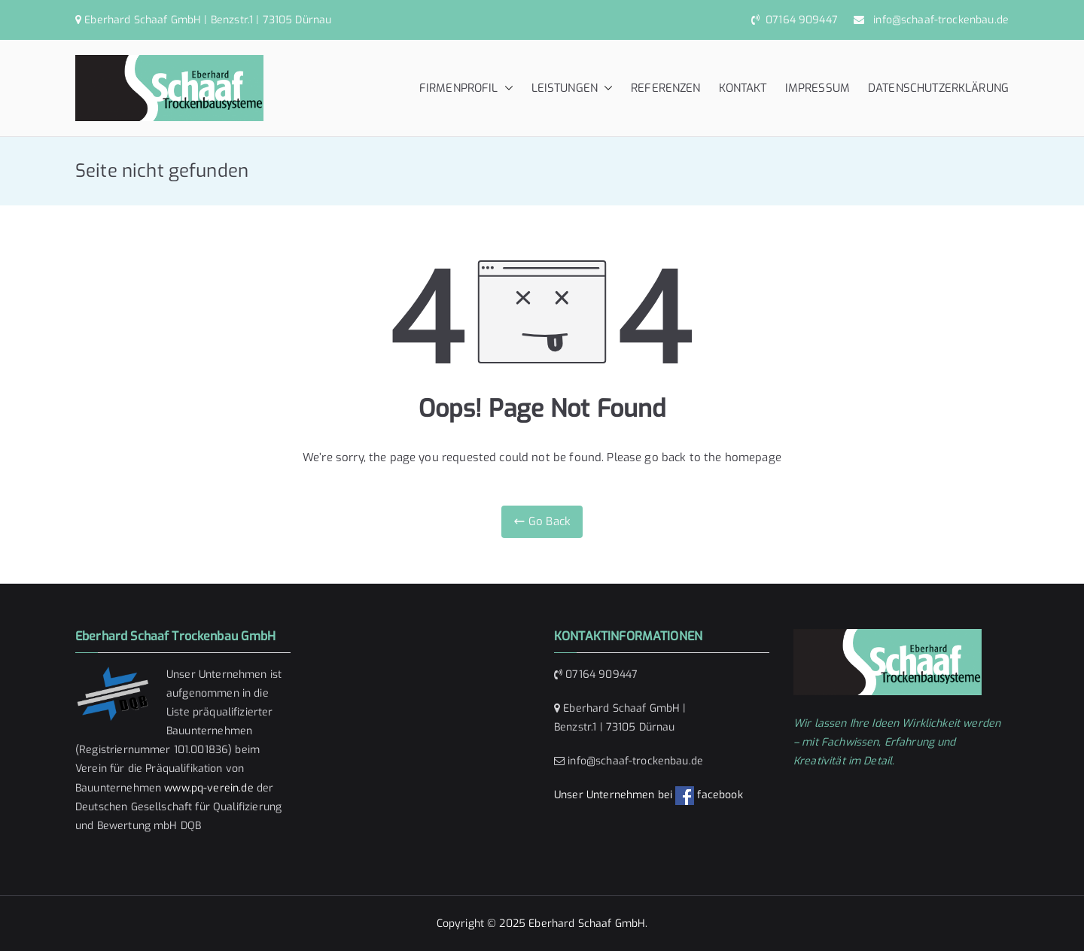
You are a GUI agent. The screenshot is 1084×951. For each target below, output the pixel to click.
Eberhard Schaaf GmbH (586, 923)
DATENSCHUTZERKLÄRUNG (938, 88)
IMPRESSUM (817, 88)
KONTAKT (743, 88)
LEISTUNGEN (572, 88)
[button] (505, 88)
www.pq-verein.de (208, 788)
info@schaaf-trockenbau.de (938, 20)
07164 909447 (800, 20)
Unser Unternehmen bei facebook (648, 795)
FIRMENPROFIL (466, 88)
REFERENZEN (666, 88)
